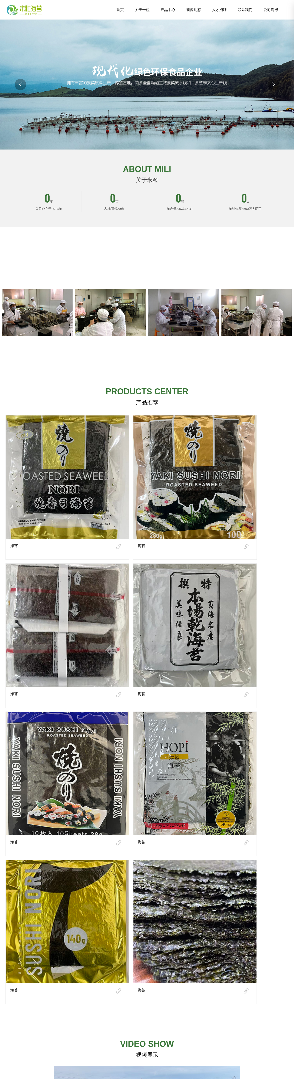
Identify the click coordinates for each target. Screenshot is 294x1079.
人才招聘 (219, 10)
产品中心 (168, 10)
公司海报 (270, 10)
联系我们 (245, 10)
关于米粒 (142, 10)
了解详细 (147, 352)
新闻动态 (193, 10)
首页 (120, 10)
